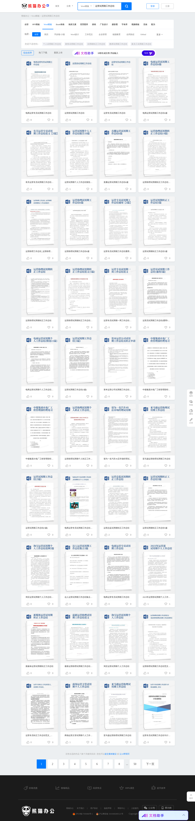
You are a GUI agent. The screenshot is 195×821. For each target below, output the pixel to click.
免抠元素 (72, 24)
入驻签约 (134, 808)
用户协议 (94, 808)
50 (135, 764)
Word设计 (75, 34)
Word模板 (35, 16)
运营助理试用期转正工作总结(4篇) (157, 182)
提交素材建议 (111, 754)
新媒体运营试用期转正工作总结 (39, 666)
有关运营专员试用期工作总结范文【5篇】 (40, 182)
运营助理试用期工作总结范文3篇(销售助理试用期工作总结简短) (157, 666)
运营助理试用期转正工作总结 (38, 320)
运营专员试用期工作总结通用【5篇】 (118, 251)
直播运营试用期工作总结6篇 (116, 182)
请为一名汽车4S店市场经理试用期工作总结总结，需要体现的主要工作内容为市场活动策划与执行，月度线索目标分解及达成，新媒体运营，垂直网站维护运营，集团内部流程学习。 (118, 459)
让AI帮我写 (125, 754)
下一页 (150, 764)
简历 (46, 34)
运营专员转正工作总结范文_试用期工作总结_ (40, 735)
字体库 (125, 24)
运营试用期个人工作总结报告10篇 (79, 182)
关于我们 (80, 808)
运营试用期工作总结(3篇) (76, 389)
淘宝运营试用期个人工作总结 (116, 666)
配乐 (153, 24)
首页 (57, 6)
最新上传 (58, 53)
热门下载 (43, 53)
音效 (145, 24)
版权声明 (107, 808)
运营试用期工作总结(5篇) (37, 528)
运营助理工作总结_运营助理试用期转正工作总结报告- (40, 251)
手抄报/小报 (59, 34)
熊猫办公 (25, 16)
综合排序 (27, 53)
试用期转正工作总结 (96, 44)
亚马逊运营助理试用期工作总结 (156, 459)
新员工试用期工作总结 (141, 44)
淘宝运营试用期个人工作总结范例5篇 (40, 597)
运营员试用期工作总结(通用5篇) (157, 320)
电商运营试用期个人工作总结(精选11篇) (40, 389)
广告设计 (104, 24)
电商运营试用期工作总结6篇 (155, 113)
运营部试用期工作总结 (74, 113)
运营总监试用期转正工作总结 (116, 528)
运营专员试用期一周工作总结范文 (118, 320)
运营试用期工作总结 (51, 16)
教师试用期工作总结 (118, 44)
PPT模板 (36, 24)
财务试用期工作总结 (74, 44)
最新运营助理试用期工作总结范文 (79, 666)
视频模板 (135, 24)
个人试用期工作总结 (52, 44)
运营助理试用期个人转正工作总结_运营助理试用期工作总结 (79, 459)
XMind (143, 34)
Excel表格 (60, 24)
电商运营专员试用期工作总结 (38, 113)
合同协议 (130, 34)
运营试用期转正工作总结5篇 (155, 251)
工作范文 (89, 34)
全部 (26, 24)
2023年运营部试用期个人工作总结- (157, 597)
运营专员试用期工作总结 (114, 113)
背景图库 (84, 24)
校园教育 (117, 34)
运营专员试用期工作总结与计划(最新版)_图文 (157, 735)
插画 (94, 24)
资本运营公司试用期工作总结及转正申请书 (118, 389)
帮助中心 (121, 808)
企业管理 (103, 34)
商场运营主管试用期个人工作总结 (79, 735)
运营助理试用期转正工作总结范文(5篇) (79, 320)
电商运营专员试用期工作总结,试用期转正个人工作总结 (79, 528)
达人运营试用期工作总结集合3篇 (79, 597)
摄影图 (115, 24)
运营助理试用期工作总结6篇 (77, 251)
